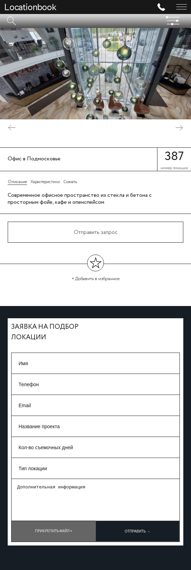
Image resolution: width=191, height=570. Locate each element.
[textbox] (95, 21)
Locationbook (30, 7)
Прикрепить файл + (53, 531)
